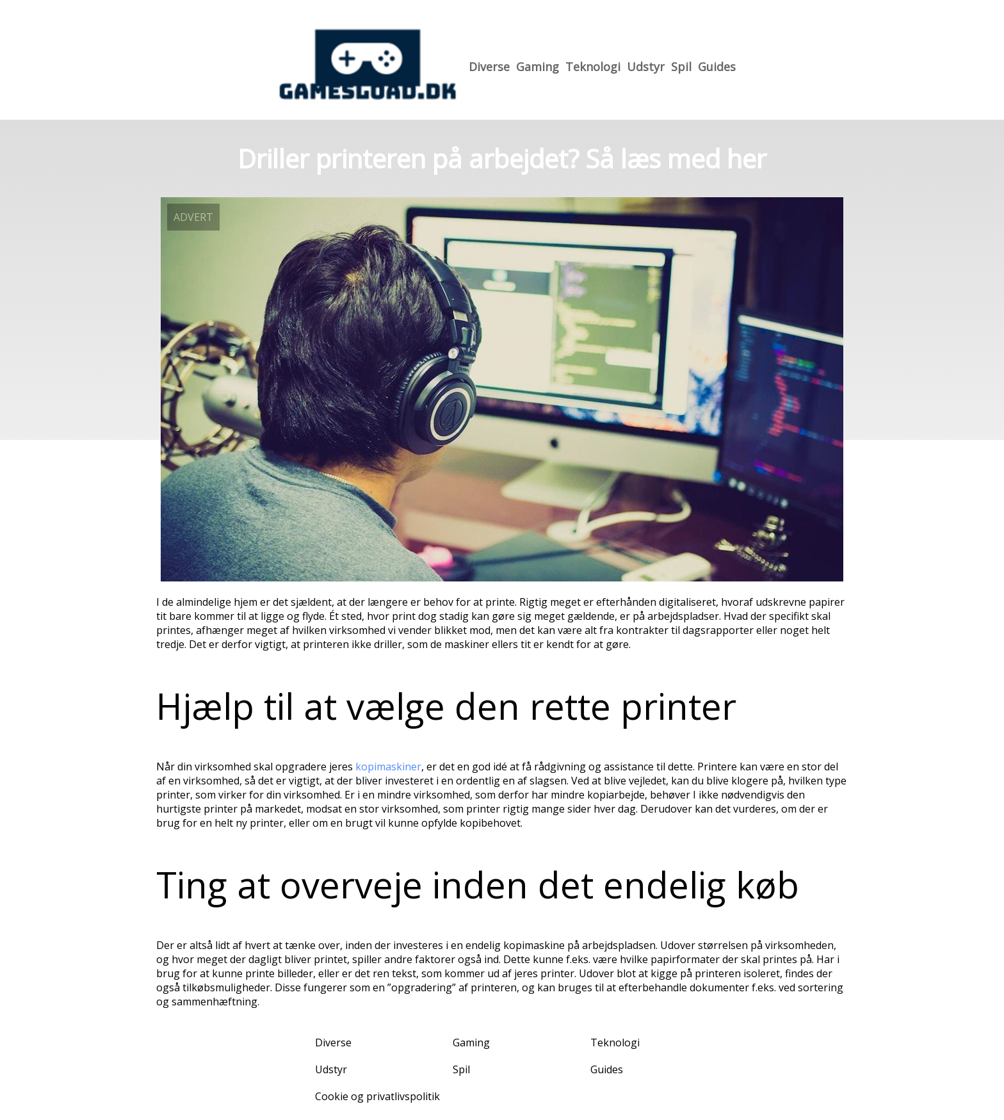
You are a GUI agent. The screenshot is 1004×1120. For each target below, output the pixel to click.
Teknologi (592, 66)
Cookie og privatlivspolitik (377, 1096)
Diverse (489, 66)
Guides (717, 66)
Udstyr (646, 66)
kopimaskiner (388, 766)
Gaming (537, 66)
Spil (681, 66)
